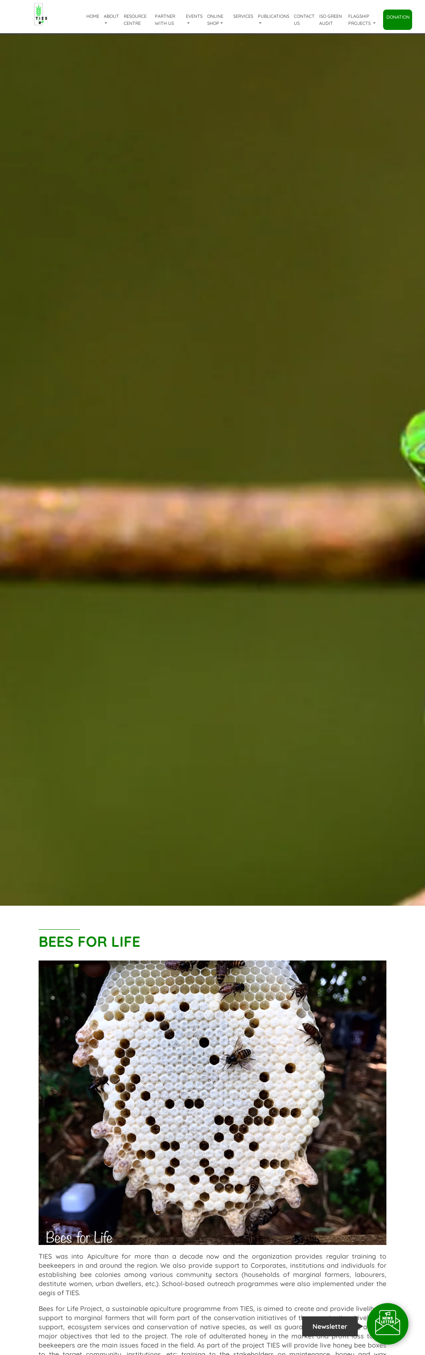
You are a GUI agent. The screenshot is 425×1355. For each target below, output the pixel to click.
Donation (398, 17)
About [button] (111, 16)
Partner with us (165, 19)
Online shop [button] (215, 19)
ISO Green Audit (330, 19)
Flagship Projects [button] (360, 19)
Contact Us (304, 19)
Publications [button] (273, 16)
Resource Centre (135, 19)
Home (92, 16)
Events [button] (194, 16)
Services (243, 16)
